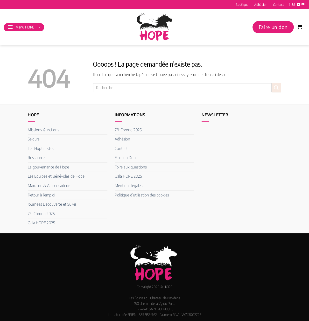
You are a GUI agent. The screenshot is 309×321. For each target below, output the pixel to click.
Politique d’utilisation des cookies (142, 195)
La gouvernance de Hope (48, 167)
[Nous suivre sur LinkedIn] (298, 4)
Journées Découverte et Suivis (52, 204)
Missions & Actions (43, 129)
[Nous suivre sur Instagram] (293, 4)
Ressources (37, 157)
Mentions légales (128, 185)
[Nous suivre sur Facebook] (289, 4)
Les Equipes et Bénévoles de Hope (56, 176)
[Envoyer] (276, 87)
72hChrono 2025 (41, 213)
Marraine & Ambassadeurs (49, 185)
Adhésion (260, 5)
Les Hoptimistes (41, 148)
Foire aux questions (131, 167)
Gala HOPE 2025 (41, 222)
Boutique (242, 5)
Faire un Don (125, 157)
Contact (278, 5)
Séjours (34, 139)
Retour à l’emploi (41, 195)
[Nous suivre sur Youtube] (303, 4)
